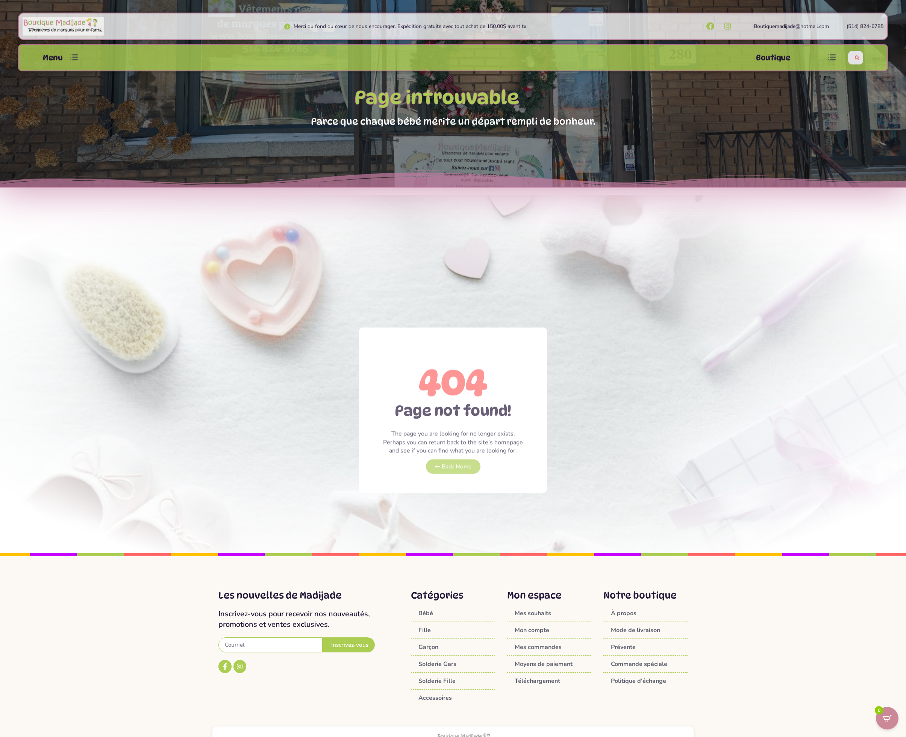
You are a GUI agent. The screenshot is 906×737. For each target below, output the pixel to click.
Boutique (773, 63)
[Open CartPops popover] (887, 718)
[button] (74, 63)
